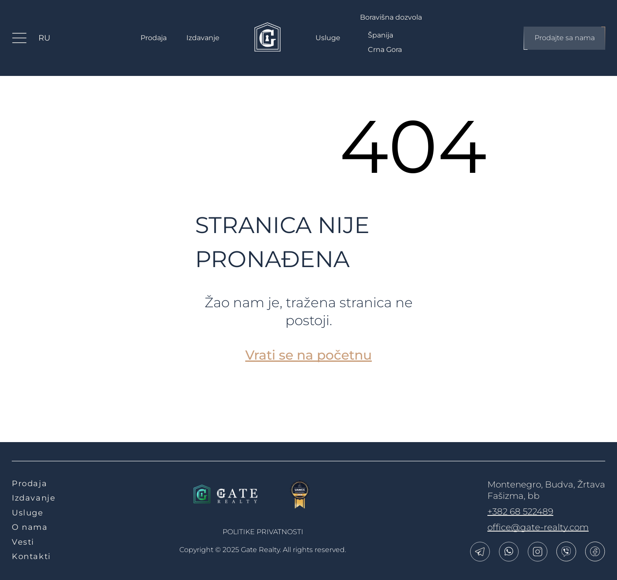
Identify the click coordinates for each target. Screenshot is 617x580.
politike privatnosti (263, 532)
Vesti (23, 542)
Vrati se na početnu (308, 355)
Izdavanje (202, 38)
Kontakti (31, 556)
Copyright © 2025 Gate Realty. (262, 550)
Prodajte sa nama (564, 38)
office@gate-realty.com (538, 527)
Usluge (327, 38)
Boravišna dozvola (391, 17)
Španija (380, 35)
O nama (30, 527)
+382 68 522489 (520, 511)
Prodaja (154, 38)
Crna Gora (385, 49)
